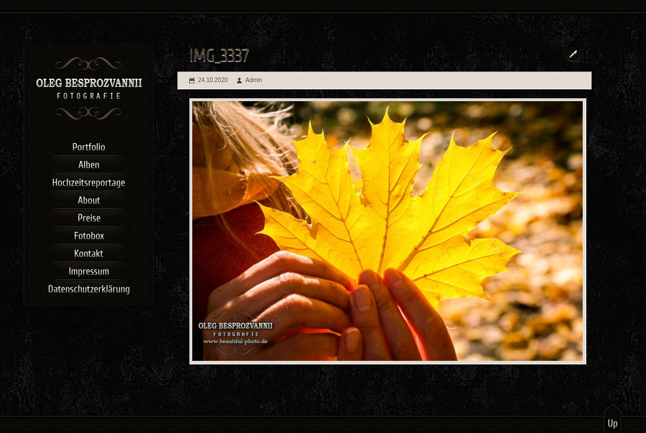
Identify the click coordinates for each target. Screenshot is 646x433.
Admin (254, 80)
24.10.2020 (213, 80)
